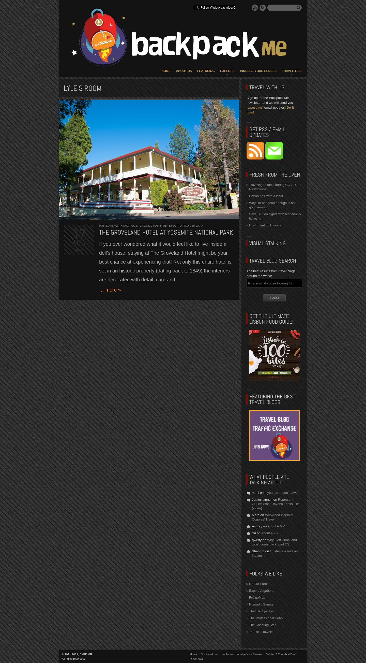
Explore (227, 71)
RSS (263, 7)
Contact (198, 658)
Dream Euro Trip (261, 584)
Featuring (206, 71)
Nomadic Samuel (261, 604)
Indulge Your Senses (258, 71)
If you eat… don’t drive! (282, 493)
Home (166, 71)
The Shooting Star (262, 625)
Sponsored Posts (149, 225)
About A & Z (276, 526)
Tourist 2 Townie (261, 632)
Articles (269, 654)
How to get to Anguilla (265, 225)
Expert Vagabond (261, 591)
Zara (199, 225)
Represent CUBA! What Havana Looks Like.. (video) (276, 504)
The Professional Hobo (266, 618)
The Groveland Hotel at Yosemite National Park (166, 232)
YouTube (255, 7)
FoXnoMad (257, 597)
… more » (110, 290)
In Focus (227, 654)
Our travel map (210, 654)
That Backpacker (261, 611)
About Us (184, 71)
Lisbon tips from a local (266, 196)
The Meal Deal (287, 654)
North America (124, 225)
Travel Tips (291, 71)
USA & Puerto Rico (176, 225)
